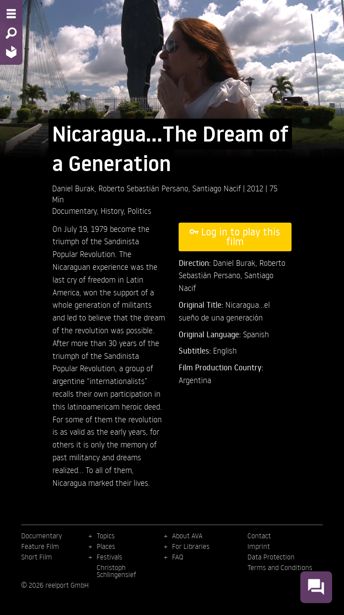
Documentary (74, 210)
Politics (139, 210)
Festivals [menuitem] (109, 556)
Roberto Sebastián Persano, (145, 188)
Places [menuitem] (106, 546)
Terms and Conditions (279, 567)
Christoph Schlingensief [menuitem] (116, 571)
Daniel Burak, (75, 188)
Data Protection (271, 556)
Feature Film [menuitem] (40, 546)
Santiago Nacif (217, 188)
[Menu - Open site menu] (11, 13)
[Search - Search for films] (11, 33)
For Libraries (190, 546)
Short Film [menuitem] (36, 556)
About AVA (187, 535)
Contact (259, 535)
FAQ (177, 556)
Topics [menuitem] (106, 535)
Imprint (258, 546)
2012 (256, 188)
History (112, 210)
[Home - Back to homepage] (11, 52)
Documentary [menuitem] (41, 535)
